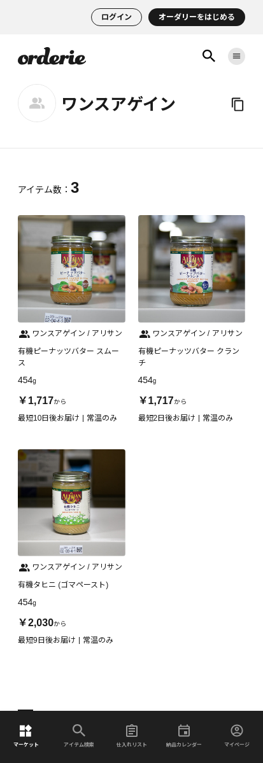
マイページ (237, 736)
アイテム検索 (79, 736)
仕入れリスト (132, 736)
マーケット (26, 736)
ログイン (116, 17)
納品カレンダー (184, 736)
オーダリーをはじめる (197, 17)
